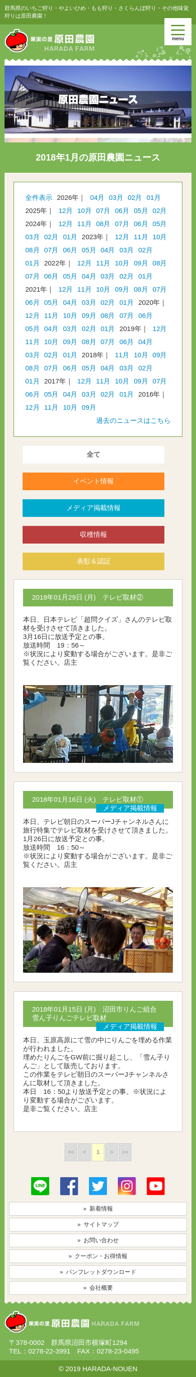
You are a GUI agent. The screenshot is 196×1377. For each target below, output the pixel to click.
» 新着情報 (98, 1208)
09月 (141, 263)
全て (93, 454)
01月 (153, 197)
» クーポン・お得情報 (98, 1256)
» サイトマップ (98, 1224)
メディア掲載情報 (93, 507)
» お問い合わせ (98, 1240)
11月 (84, 223)
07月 (103, 210)
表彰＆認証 (94, 561)
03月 (116, 197)
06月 (122, 210)
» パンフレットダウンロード (98, 1271)
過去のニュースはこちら (133, 420)
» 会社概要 (98, 1287)
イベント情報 (93, 481)
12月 (65, 210)
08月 (103, 223)
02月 (135, 197)
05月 (141, 210)
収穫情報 (93, 534)
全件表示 (38, 197)
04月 (97, 197)
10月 (84, 210)
